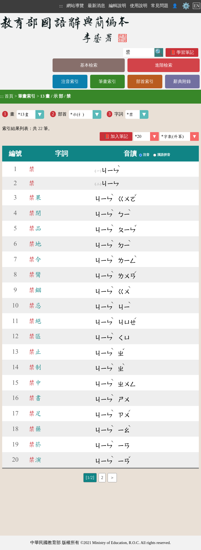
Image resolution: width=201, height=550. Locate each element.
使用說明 (138, 5)
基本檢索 (89, 65)
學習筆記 (185, 52)
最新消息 (96, 5)
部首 (79, 114)
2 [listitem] (102, 477)
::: (61, 6)
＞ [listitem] (112, 477)
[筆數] (146, 136)
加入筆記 (119, 136)
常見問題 (159, 5)
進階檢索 (163, 65)
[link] (179, 136)
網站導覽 (75, 5)
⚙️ (186, 6)
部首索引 (145, 81)
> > (35, 96)
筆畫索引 (107, 81)
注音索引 (70, 81)
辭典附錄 (182, 81)
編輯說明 (117, 5)
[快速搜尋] (138, 52)
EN (196, 6)
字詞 (131, 114)
